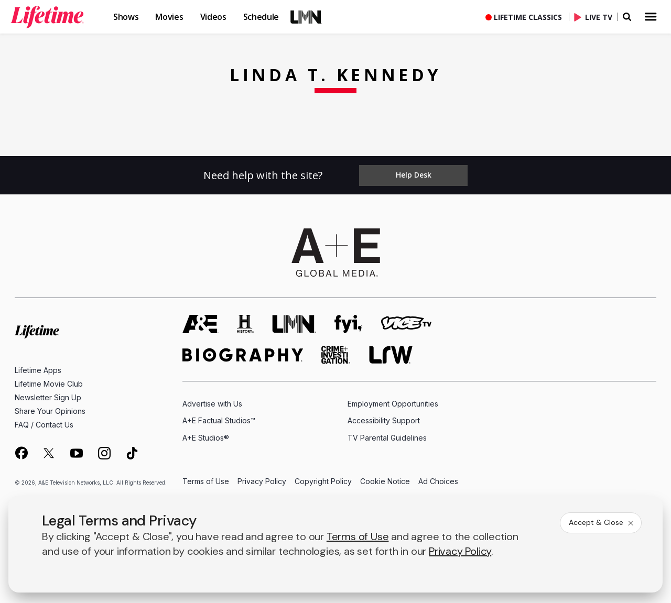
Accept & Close (602, 522)
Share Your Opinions (50, 410)
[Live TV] (595, 16)
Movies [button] (169, 17)
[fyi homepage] (348, 323)
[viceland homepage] (406, 323)
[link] (47, 16)
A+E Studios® (205, 437)
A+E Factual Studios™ (218, 420)
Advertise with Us (212, 403)
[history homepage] (245, 323)
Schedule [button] (261, 17)
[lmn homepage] (294, 323)
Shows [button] (125, 17)
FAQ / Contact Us (44, 424)
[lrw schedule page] (391, 354)
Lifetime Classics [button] (528, 17)
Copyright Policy (323, 481)
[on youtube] (76, 452)
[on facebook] (21, 452)
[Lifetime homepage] (37, 331)
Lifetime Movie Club (49, 383)
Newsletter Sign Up (48, 396)
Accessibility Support (384, 420)
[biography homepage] (242, 354)
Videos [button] (213, 17)
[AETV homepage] (200, 323)
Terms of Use (205, 481)
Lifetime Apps (38, 369)
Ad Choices (438, 481)
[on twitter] (48, 452)
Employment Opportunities (393, 403)
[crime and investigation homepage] (336, 354)
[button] (55, 17)
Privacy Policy (261, 481)
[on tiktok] (132, 452)
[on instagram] (104, 452)
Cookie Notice (385, 481)
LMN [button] (306, 16)
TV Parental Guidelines (387, 437)
